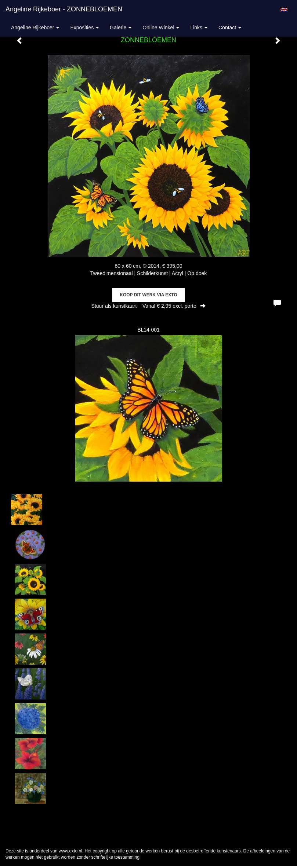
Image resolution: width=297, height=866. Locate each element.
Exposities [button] (84, 27)
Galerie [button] (120, 27)
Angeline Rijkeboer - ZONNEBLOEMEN (64, 9)
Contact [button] (229, 27)
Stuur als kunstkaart (148, 306)
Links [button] (198, 27)
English (284, 9)
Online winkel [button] (160, 27)
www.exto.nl (70, 851)
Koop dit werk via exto (148, 294)
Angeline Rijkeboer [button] (35, 27)
